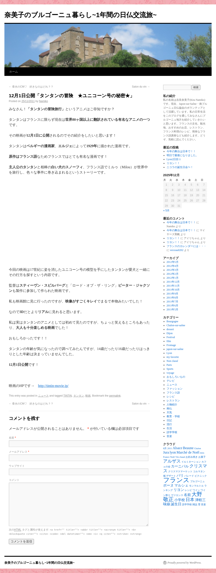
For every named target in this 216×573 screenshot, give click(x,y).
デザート (171, 476)
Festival (171, 337)
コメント (14, 479)
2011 (169, 448)
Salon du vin (141, 86)
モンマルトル (196, 486)
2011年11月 (173, 285)
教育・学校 (173, 416)
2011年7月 (173, 301)
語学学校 (172, 432)
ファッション (174, 388)
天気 (169, 412)
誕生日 (176, 504)
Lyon (169, 353)
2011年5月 (173, 309)
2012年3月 (173, 269)
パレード (189, 476)
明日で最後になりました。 (182, 155)
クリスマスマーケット (180, 471)
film (169, 341)
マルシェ (181, 485)
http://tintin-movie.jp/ (53, 386)
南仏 (169, 408)
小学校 (179, 500)
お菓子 (202, 457)
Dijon (170, 333)
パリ (180, 475)
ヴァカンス (177, 495)
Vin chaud (180, 457)
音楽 (169, 436)
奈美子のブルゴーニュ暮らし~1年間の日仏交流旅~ (80, 14)
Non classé (172, 360)
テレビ (171, 380)
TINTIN (67, 395)
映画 (88, 395)
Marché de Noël (188, 452)
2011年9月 (173, 293)
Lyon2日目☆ (174, 159)
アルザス (172, 461)
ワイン (196, 490)
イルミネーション (191, 462)
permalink (115, 395)
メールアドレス (19, 451)
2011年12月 (173, 281)
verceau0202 (176, 250)
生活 (169, 428)
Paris (169, 364)
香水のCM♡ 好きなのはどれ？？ (31, 86)
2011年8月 (173, 297)
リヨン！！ (173, 163)
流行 (169, 424)
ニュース (43, 395)
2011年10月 (173, 289)
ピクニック (201, 476)
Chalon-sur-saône (176, 325)
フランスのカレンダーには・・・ (186, 246)
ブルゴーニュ (197, 481)
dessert (170, 329)
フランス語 (173, 392)
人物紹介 (172, 404)
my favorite (173, 357)
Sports (170, 368)
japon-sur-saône (175, 349)
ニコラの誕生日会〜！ (180, 167)
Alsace (177, 448)
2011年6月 (173, 305)
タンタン (78, 395)
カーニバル (180, 466)
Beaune (188, 448)
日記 (169, 420)
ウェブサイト (17, 465)
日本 (190, 499)
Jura (166, 452)
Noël (172, 457)
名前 (12, 437)
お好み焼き (192, 457)
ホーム (13, 71)
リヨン (178, 490)
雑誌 (194, 504)
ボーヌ (168, 485)
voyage (170, 372)
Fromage (171, 345)
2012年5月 (173, 262)
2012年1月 (173, 277)
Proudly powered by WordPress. (184, 562)
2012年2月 (173, 273)
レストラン (173, 400)
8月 (165, 448)
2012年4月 (173, 265)
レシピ (171, 396)
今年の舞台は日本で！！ (181, 151)
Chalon (197, 448)
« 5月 (166, 210)
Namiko (43, 101)
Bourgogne (172, 321)
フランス (176, 479)
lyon (173, 452)
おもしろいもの (176, 376)
